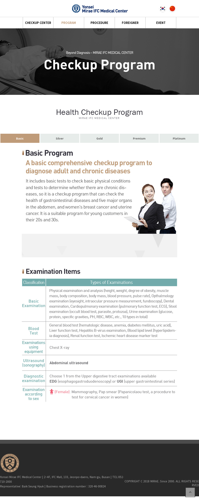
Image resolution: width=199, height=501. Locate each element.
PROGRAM (68, 23)
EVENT (161, 23)
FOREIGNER (130, 23)
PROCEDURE (99, 23)
